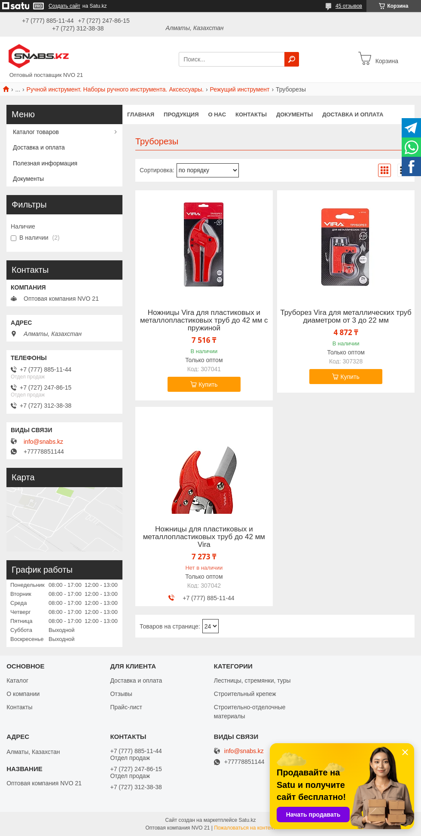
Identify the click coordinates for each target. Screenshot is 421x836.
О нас (217, 114)
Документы (294, 114)
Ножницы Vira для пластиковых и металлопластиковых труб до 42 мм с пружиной (204, 320)
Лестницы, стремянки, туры (252, 680)
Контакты (251, 114)
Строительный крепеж (245, 693)
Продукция (181, 114)
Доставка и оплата (352, 114)
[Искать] (291, 59)
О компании (23, 693)
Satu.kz (247, 820)
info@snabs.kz (43, 441)
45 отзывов (349, 6)
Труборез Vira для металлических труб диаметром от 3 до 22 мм (345, 316)
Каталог (17, 680)
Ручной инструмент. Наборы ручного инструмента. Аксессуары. (115, 89)
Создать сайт (64, 6)
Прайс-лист (126, 707)
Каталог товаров (36, 131)
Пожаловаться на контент (244, 828)
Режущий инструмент (240, 89)
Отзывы (121, 693)
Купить (207, 384)
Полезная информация (45, 163)
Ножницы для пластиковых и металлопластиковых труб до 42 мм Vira (204, 537)
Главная (140, 114)
